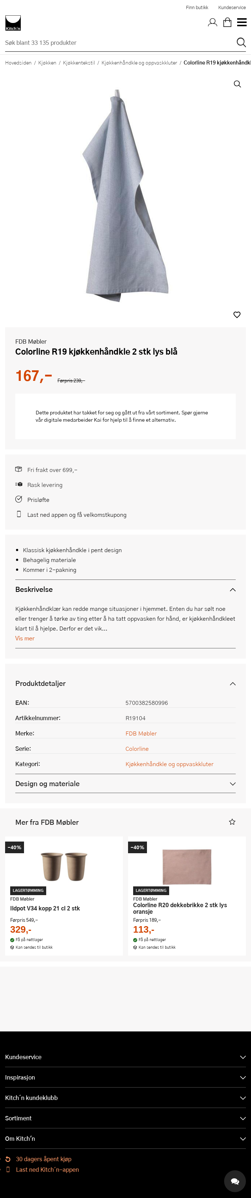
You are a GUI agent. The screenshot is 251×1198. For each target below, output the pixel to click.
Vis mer (25, 638)
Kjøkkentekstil (79, 62)
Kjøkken (47, 62)
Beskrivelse (34, 589)
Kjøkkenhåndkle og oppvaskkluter (139, 62)
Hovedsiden (18, 62)
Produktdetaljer (40, 683)
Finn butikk (197, 7)
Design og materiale (47, 783)
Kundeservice (232, 7)
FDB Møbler (31, 341)
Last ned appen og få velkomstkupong (77, 514)
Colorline (137, 748)
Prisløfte (38, 499)
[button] (237, 314)
